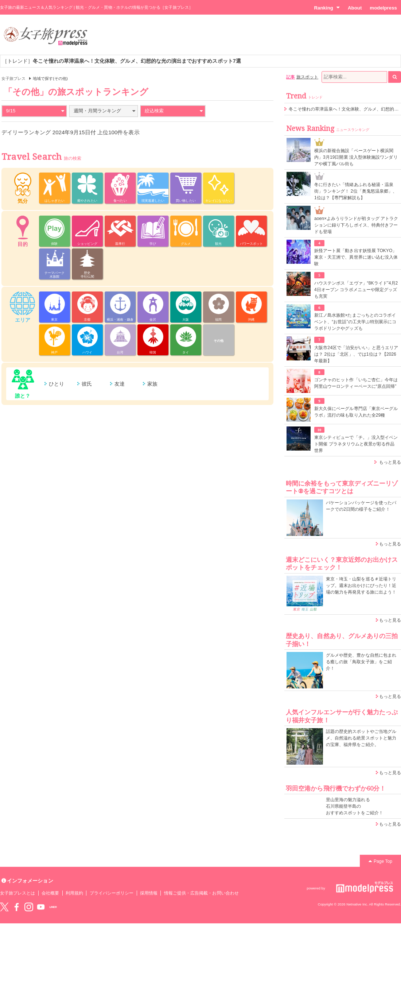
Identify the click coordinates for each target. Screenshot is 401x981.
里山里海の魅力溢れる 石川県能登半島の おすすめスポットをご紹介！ (354, 806)
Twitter (4, 907)
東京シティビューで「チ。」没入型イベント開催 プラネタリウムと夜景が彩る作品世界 (356, 444)
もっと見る (390, 462)
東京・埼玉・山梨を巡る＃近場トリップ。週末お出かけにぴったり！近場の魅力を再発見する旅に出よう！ (361, 585)
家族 (152, 384)
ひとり (56, 384)
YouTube (40, 907)
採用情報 (148, 893)
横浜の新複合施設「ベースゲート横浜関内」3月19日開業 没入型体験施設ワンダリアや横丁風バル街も (356, 157)
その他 (218, 341)
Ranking (327, 8)
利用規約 (74, 893)
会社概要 (50, 893)
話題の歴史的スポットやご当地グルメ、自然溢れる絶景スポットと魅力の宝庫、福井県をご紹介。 (361, 738)
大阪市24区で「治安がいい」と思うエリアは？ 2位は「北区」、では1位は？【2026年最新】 (356, 354)
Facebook (16, 907)
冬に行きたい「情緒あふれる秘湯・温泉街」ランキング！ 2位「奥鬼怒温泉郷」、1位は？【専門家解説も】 (355, 191)
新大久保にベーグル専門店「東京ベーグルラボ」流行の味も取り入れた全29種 (356, 412)
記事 (290, 77)
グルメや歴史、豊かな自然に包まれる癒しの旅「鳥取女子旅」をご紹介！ (361, 662)
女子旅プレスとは (17, 893)
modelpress (383, 8)
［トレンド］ (121, 61)
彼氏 (87, 384)
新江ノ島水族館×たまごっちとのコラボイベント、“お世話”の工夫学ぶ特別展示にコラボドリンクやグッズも (355, 322)
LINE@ (53, 907)
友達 (119, 384)
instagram (28, 907)
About (355, 8)
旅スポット (307, 77)
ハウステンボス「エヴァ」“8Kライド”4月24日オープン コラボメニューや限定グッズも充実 (356, 290)
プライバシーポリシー (112, 893)
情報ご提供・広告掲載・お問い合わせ (201, 893)
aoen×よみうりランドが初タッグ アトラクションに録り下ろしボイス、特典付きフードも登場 (356, 225)
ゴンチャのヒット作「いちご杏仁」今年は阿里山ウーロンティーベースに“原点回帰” (356, 383)
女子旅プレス (13, 78)
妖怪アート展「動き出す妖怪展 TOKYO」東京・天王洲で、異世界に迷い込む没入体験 (356, 257)
